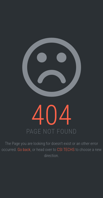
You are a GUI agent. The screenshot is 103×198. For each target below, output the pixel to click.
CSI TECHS (66, 149)
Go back (24, 149)
